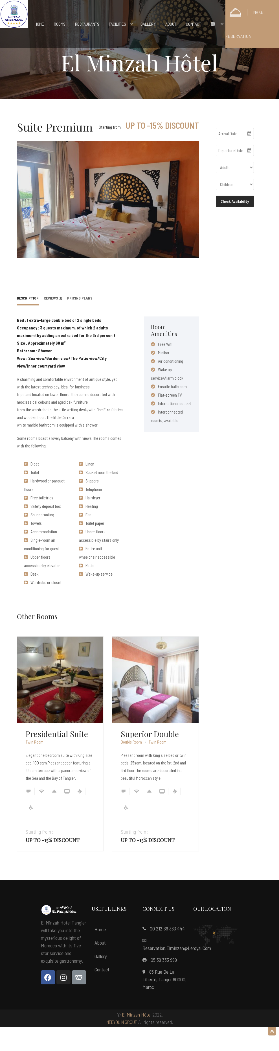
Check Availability (235, 201)
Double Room (131, 766)
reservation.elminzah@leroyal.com (176, 972)
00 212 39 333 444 (167, 952)
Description (28, 322)
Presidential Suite (57, 758)
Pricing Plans (79, 322)
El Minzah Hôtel (136, 1038)
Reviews (53, 322)
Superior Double (150, 758)
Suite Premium (55, 126)
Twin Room (34, 766)
